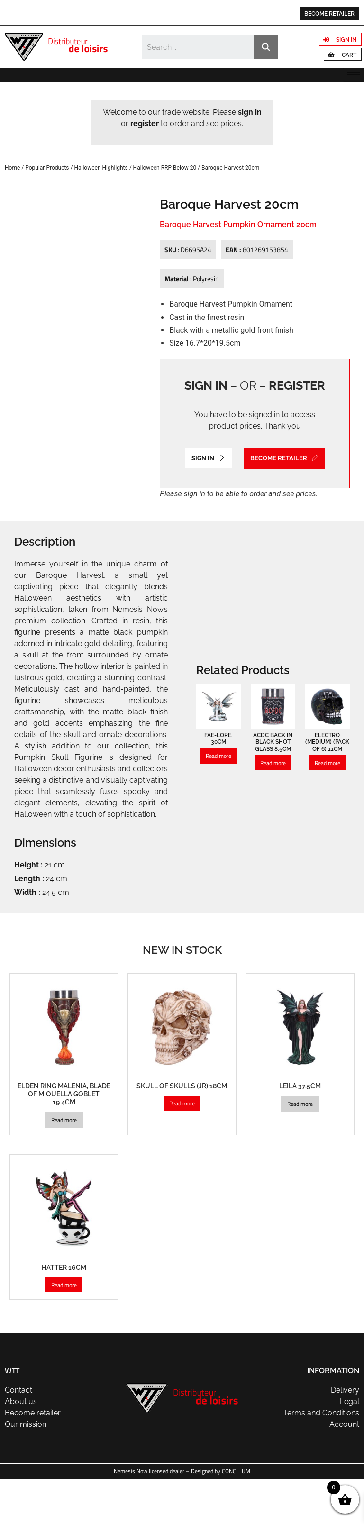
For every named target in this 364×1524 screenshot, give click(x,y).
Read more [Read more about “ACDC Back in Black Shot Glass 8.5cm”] (273, 807)
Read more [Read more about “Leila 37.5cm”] (300, 1148)
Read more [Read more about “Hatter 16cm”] (64, 1329)
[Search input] (198, 47)
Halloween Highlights (100, 167)
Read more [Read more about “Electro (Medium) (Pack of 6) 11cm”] (327, 807)
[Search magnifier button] (266, 47)
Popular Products (47, 167)
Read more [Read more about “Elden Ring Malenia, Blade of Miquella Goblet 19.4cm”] (64, 1164)
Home (12, 167)
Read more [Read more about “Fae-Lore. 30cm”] (218, 800)
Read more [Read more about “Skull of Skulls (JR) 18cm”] (182, 1148)
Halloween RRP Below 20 (165, 167)
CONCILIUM (236, 1516)
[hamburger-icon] (353, 75)
